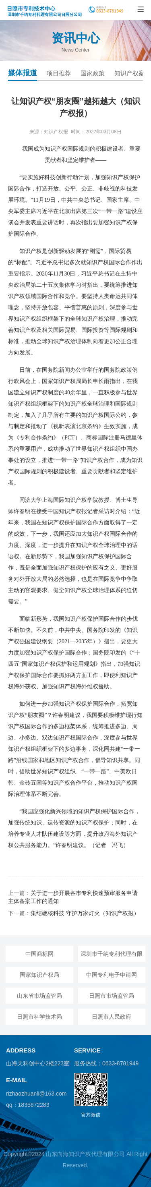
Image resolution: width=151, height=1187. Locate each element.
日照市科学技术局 (39, 1016)
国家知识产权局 (39, 975)
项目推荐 (59, 73)
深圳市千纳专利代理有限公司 (112, 956)
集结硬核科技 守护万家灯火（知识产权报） (85, 913)
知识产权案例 (132, 73)
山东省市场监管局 (39, 995)
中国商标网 (39, 954)
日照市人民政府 (111, 1016)
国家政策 (93, 73)
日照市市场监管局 (111, 995)
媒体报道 (22, 73)
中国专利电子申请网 (111, 975)
